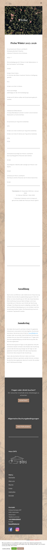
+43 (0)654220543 (15, 519)
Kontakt (23, 400)
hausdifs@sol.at (14, 524)
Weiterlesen (23, 427)
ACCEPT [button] (14, 548)
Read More (20, 548)
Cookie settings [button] (6, 548)
